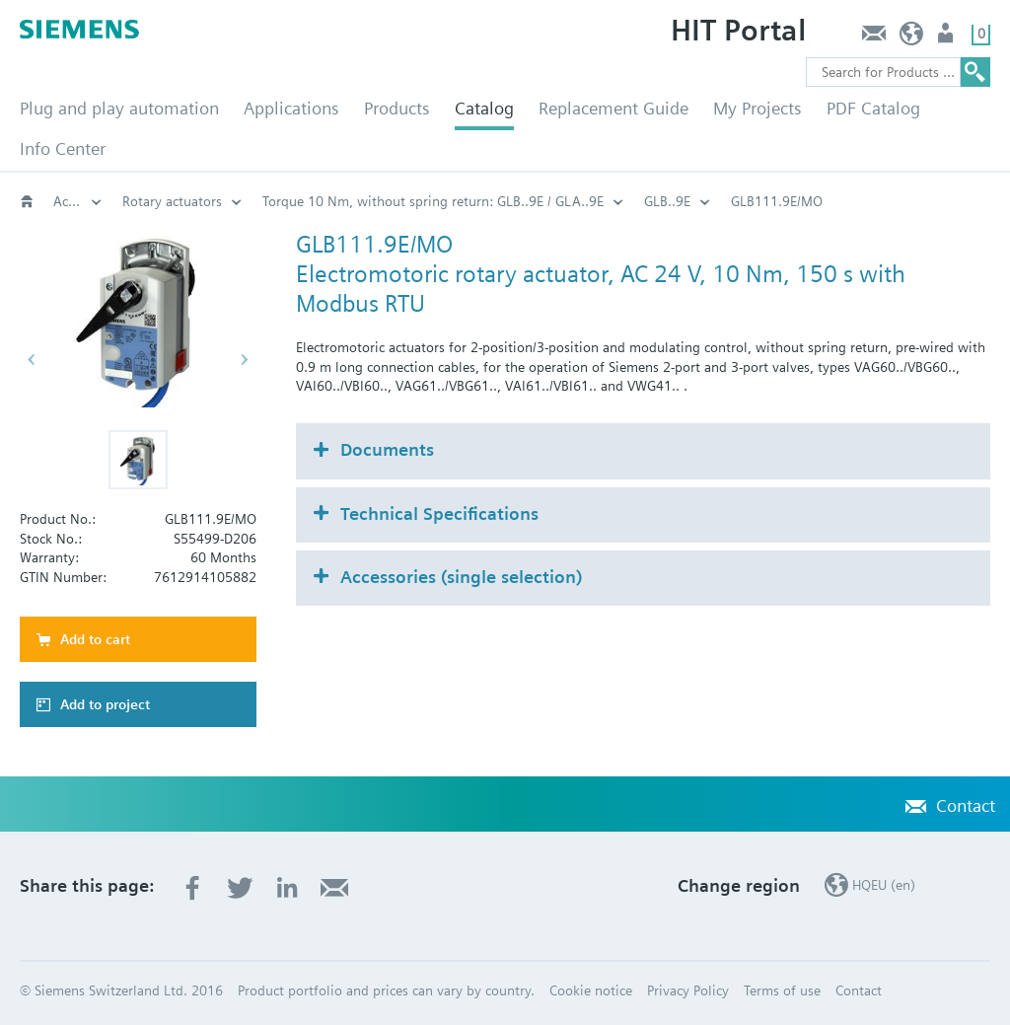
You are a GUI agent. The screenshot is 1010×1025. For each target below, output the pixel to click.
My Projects (757, 108)
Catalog (484, 108)
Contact (873, 37)
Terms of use (782, 990)
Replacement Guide (613, 108)
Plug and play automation (119, 108)
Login (947, 37)
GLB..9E (667, 201)
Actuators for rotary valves (78, 201)
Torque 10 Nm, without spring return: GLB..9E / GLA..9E (433, 201)
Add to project (105, 704)
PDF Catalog (873, 108)
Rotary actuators (172, 201)
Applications (291, 108)
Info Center (63, 148)
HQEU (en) (912, 37)
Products (397, 108)
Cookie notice (590, 990)
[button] (138, 459)
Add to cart (95, 639)
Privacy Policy (688, 990)
